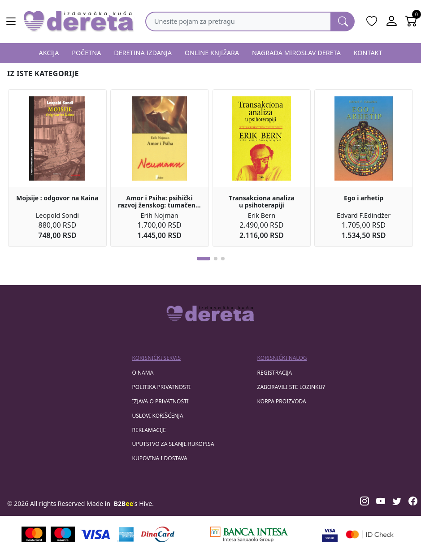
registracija (274, 372)
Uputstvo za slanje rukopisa (173, 444)
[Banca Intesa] (249, 534)
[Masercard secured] (369, 534)
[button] (203, 258)
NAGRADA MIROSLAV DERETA (296, 52)
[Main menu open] (11, 21)
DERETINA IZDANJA (143, 52)
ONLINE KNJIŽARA (212, 52)
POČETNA (86, 52)
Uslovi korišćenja (157, 415)
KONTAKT (368, 52)
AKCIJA (49, 52)
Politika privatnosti (161, 387)
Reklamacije (149, 430)
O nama (143, 372)
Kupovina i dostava (159, 458)
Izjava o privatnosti (160, 401)
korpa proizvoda (281, 401)
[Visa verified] (330, 534)
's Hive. (134, 503)
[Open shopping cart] (411, 21)
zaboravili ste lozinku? (291, 387)
